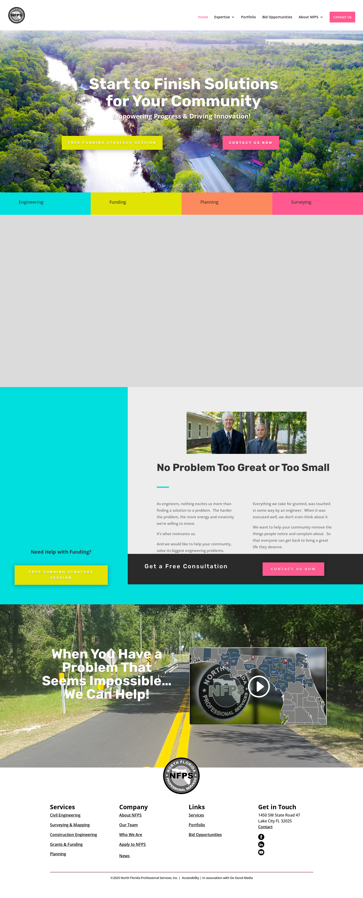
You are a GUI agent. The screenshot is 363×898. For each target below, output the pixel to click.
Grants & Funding (66, 844)
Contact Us (342, 17)
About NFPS (308, 17)
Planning (58, 854)
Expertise (222, 17)
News (124, 855)
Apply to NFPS (132, 844)
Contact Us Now (251, 143)
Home (203, 17)
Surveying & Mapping (70, 825)
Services (196, 815)
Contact (265, 826)
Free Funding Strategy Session (112, 143)
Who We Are (130, 834)
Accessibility (190, 878)
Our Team (128, 825)
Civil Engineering (65, 815)
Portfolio (248, 17)
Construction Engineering (73, 834)
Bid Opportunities (277, 17)
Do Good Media (241, 878)
